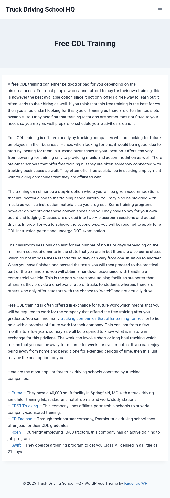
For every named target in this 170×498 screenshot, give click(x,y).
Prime (16, 392)
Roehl (16, 432)
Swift (16, 445)
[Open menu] (159, 9)
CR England (21, 418)
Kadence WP (135, 483)
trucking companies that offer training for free (102, 318)
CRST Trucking (24, 405)
